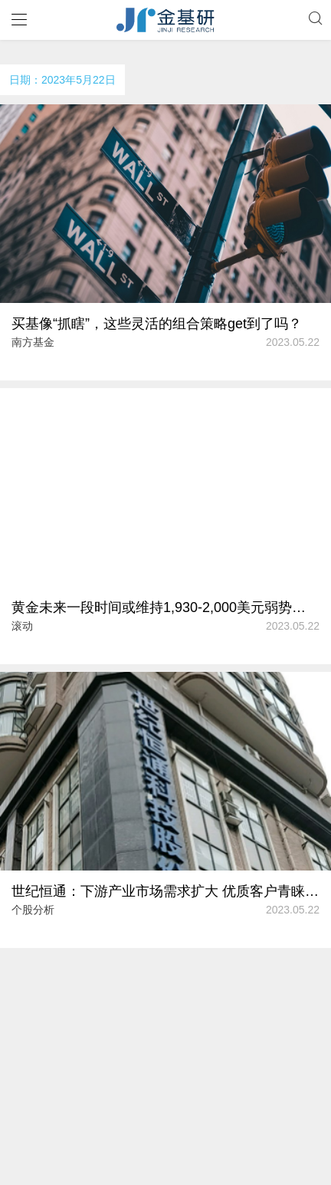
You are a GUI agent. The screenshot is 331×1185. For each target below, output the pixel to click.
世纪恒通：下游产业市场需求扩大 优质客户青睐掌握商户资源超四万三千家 (165, 891)
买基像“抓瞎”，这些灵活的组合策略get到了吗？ (156, 323)
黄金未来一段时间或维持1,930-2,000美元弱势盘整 (165, 607)
